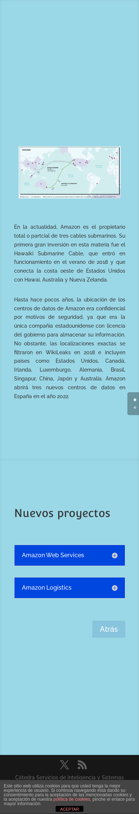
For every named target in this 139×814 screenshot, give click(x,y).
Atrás (109, 629)
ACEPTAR (69, 809)
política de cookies (71, 799)
